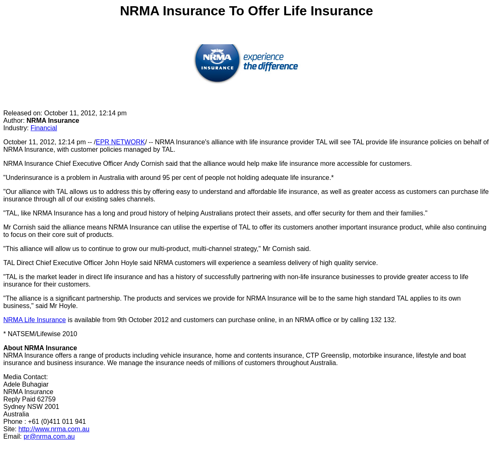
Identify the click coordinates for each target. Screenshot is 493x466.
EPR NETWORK (120, 142)
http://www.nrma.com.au (53, 429)
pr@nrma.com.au (49, 436)
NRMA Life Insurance (34, 319)
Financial (44, 127)
